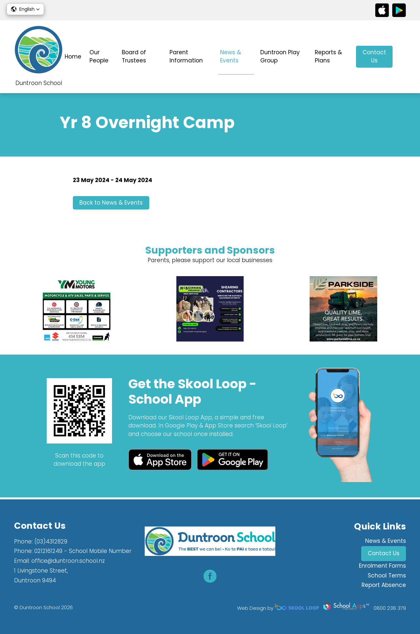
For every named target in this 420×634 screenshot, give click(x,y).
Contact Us (374, 56)
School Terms (387, 575)
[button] (25, 9)
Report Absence (384, 585)
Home (73, 56)
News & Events (230, 56)
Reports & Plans (328, 56)
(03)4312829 (50, 541)
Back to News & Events (111, 204)
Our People (98, 56)
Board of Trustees (134, 56)
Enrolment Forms (382, 566)
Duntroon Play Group (280, 56)
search (402, 56)
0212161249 (48, 551)
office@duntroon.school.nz (68, 561)
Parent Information (186, 56)
